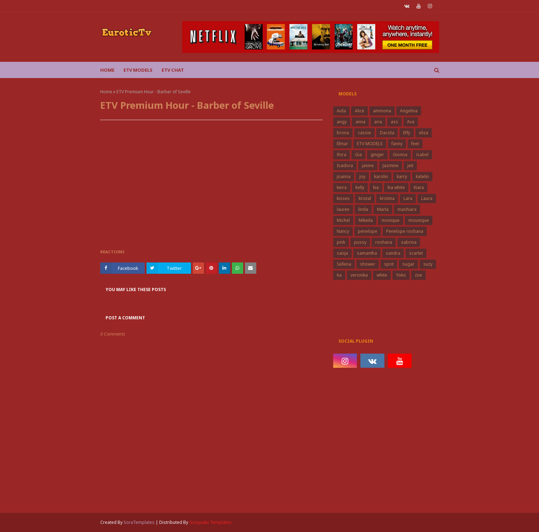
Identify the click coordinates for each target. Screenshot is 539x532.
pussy (360, 242)
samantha (367, 253)
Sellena (344, 264)
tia (339, 275)
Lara (407, 198)
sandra (393, 253)
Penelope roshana (404, 231)
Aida (341, 111)
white (382, 275)
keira (342, 187)
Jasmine (391, 165)
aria (378, 122)
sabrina (409, 242)
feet (415, 144)
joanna (344, 176)
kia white (396, 187)
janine (368, 165)
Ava (410, 122)
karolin (381, 176)
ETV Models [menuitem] (138, 70)
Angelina (409, 111)
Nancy (343, 231)
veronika (359, 275)
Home (106, 92)
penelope (367, 231)
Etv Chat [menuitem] (173, 70)
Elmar (342, 144)
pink (341, 242)
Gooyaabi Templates (210, 522)
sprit (389, 264)
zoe (418, 275)
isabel (422, 155)
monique (391, 220)
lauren (343, 209)
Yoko (401, 275)
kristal (365, 198)
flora (341, 155)
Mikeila (366, 220)
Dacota (387, 133)
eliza (423, 133)
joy (362, 176)
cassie (364, 133)
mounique (418, 220)
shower (367, 264)
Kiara (419, 187)
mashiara (407, 209)
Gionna (400, 155)
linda (363, 209)
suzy (427, 264)
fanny (396, 144)
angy (342, 122)
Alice (359, 111)
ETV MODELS (370, 144)
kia (376, 187)
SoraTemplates (139, 522)
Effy (406, 133)
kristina (387, 198)
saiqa (342, 253)
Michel (343, 220)
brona (343, 133)
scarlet (416, 253)
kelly (359, 187)
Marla (383, 209)
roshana (383, 242)
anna (360, 122)
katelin (422, 176)
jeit (410, 165)
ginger (377, 155)
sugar (408, 264)
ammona (382, 111)
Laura (426, 198)
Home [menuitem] (107, 70)
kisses (343, 198)
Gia (358, 155)
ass (394, 122)
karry (402, 176)
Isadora (345, 165)
